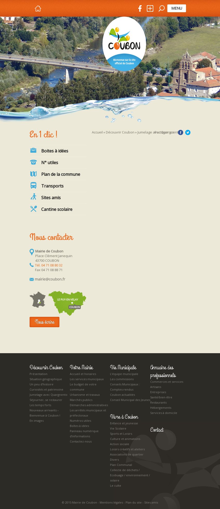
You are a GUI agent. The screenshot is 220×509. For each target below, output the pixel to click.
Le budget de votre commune (83, 386)
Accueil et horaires (83, 374)
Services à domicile (163, 413)
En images (37, 421)
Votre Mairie (81, 367)
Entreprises (158, 392)
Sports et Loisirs (121, 434)
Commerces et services (166, 382)
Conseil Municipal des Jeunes (130, 400)
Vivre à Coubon (124, 417)
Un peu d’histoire (41, 384)
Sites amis (151, 502)
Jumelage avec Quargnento (48, 395)
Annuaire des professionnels (163, 371)
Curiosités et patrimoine (46, 389)
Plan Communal (121, 465)
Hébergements (160, 408)
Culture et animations (125, 439)
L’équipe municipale (124, 374)
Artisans (155, 387)
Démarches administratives (89, 405)
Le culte (115, 485)
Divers (114, 459)
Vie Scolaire (118, 428)
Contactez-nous (81, 441)
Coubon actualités (122, 395)
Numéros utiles (80, 421)
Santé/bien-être (161, 397)
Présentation (38, 374)
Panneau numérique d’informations (84, 433)
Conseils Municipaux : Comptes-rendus (125, 386)
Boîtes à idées (79, 426)
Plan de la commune (55, 174)
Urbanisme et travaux (85, 395)
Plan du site (134, 502)
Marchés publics (81, 400)
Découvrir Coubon (120, 132)
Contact (156, 430)
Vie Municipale (123, 367)
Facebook (180, 132)
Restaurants (158, 402)
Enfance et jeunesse (124, 423)
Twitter (187, 132)
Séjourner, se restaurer (46, 400)
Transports (47, 185)
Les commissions (122, 379)
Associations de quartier (126, 454)
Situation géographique (46, 379)
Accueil (97, 132)
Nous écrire (44, 321)
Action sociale (119, 444)
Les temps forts (40, 405)
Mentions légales (111, 502)
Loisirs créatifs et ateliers (127, 449)
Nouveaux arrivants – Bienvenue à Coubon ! (45, 412)
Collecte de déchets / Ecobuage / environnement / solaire (130, 475)
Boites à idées (49, 150)
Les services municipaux (87, 379)
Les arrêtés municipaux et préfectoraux (88, 412)
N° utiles (44, 162)
